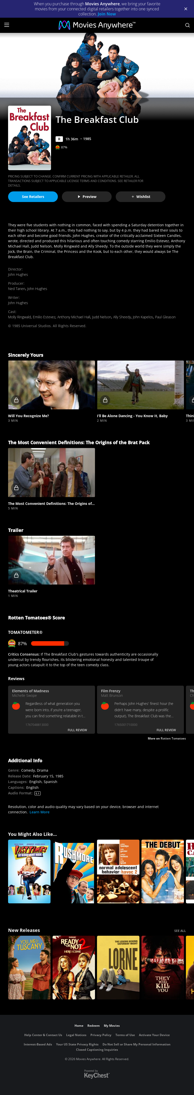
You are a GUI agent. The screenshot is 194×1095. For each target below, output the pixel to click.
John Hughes (18, 274)
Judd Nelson (101, 317)
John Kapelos (143, 317)
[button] (51, 385)
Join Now (107, 14)
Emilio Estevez (44, 317)
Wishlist (140, 196)
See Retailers (33, 196)
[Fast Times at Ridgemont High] (29, 871)
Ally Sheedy (122, 317)
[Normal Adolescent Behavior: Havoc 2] (118, 871)
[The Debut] (162, 871)
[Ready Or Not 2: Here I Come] (74, 967)
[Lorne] (118, 967)
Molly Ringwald (19, 317)
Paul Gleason (165, 317)
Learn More (40, 812)
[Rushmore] (74, 871)
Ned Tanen (16, 288)
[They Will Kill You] (162, 967)
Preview (86, 196)
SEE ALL (180, 931)
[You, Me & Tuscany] (29, 967)
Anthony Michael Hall (73, 317)
